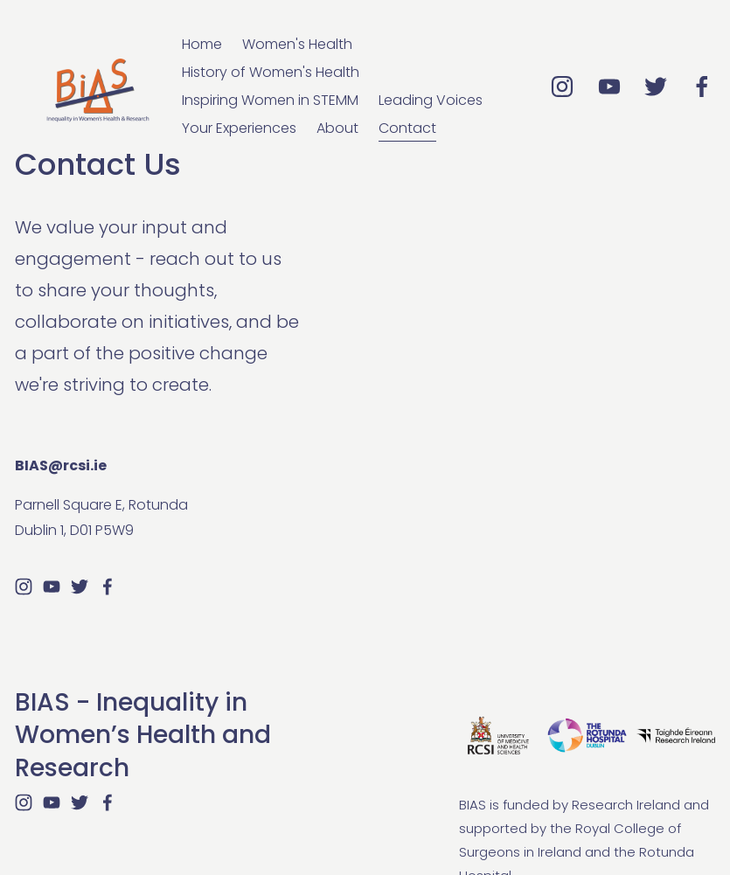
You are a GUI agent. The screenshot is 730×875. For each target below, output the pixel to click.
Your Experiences (239, 128)
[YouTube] (609, 86)
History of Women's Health (270, 72)
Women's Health (297, 44)
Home (202, 44)
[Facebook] (702, 86)
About (337, 128)
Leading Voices (431, 100)
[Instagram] (562, 86)
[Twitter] (656, 86)
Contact (407, 128)
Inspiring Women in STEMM (270, 100)
